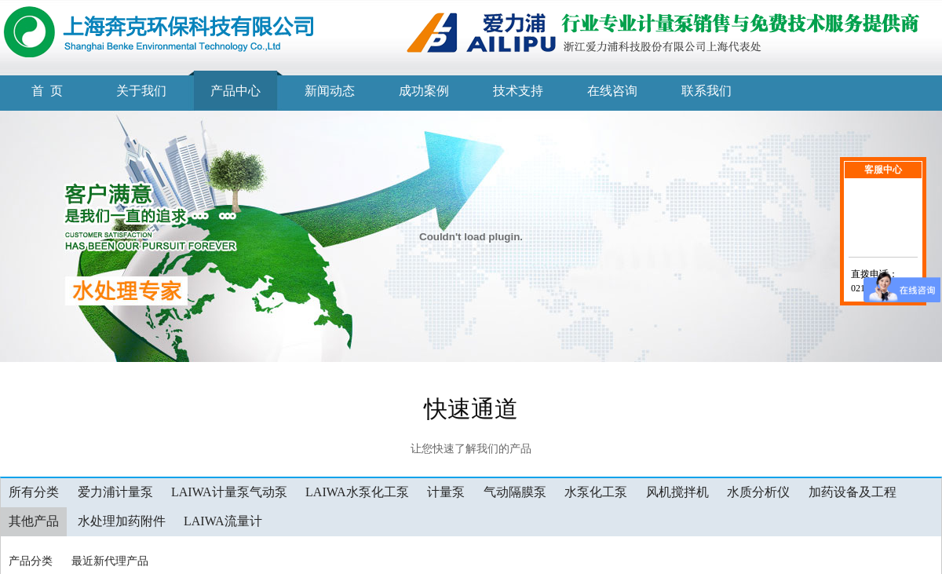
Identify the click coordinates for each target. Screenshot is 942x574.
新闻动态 (330, 90)
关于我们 (141, 90)
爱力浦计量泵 (115, 492)
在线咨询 (612, 90)
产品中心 (235, 90)
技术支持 (518, 90)
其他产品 (34, 521)
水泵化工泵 (595, 492)
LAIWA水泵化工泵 (357, 492)
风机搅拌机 (677, 492)
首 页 (47, 90)
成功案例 (424, 90)
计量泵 (446, 492)
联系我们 (706, 90)
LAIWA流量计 (223, 521)
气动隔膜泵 (515, 492)
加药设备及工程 (852, 492)
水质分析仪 (758, 492)
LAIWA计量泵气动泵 (229, 492)
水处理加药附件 (122, 521)
